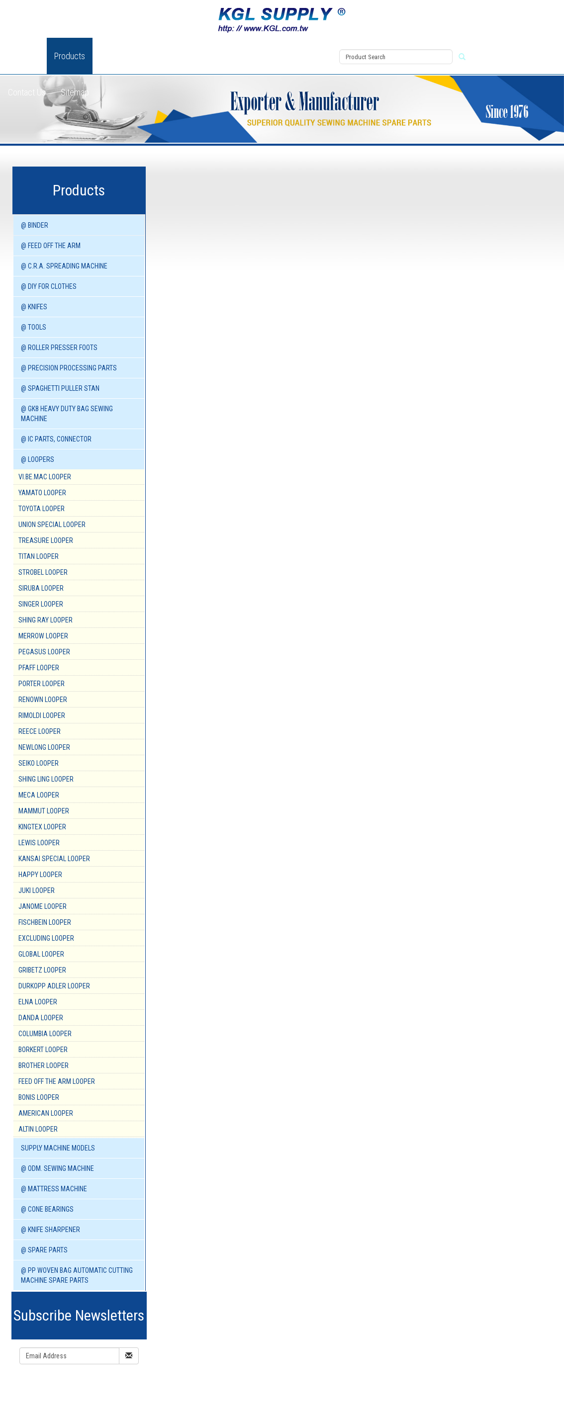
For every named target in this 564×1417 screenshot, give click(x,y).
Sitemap (75, 92)
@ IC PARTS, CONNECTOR (56, 439)
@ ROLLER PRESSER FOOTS (59, 348)
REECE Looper (39, 731)
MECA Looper (38, 795)
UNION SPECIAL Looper (52, 525)
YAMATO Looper (42, 493)
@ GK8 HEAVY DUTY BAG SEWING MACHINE (67, 414)
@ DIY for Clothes (49, 286)
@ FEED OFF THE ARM (51, 246)
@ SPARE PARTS (44, 1250)
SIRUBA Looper (41, 588)
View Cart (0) (307, 45)
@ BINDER (34, 225)
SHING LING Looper (46, 779)
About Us (23, 56)
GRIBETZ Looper (42, 970)
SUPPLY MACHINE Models (58, 1148)
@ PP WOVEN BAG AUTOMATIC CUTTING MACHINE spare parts (77, 1275)
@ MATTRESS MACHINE (54, 1189)
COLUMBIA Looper (45, 1034)
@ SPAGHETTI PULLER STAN (60, 388)
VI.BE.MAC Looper (44, 477)
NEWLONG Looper (44, 747)
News (170, 56)
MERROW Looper (43, 636)
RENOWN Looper (42, 700)
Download (211, 56)
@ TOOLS (33, 327)
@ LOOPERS (37, 459)
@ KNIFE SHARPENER (50, 1230)
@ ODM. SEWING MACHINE (57, 1168)
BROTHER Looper (43, 1065)
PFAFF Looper (38, 668)
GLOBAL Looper (41, 954)
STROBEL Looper (43, 572)
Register (302, 68)
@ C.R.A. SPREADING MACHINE (64, 266)
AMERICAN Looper (45, 1113)
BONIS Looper (38, 1097)
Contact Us (27, 92)
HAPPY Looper (40, 875)
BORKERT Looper (43, 1050)
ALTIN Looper (38, 1129)
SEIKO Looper (38, 763)
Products (69, 56)
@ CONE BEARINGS (47, 1209)
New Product (122, 56)
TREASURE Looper (45, 540)
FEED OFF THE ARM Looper (56, 1081)
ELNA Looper (37, 1002)
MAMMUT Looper (43, 811)
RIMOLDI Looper (41, 715)
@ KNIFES (34, 307)
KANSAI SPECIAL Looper (54, 859)
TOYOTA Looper (41, 509)
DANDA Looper (40, 1018)
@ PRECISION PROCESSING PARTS (69, 368)
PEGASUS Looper (44, 652)
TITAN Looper (38, 556)
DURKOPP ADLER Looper (54, 986)
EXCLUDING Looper (46, 938)
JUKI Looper (36, 890)
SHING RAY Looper (45, 620)
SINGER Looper (40, 604)
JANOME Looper (42, 906)
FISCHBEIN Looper (44, 922)
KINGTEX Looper (42, 827)
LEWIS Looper (39, 843)
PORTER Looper (41, 684)
